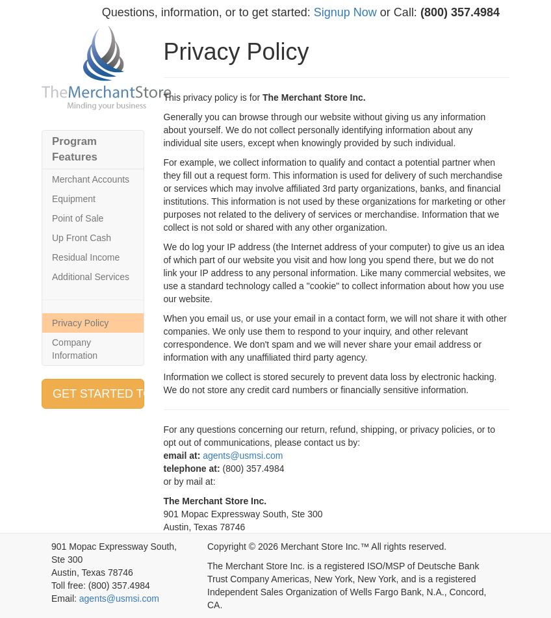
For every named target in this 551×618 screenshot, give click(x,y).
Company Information (74, 349)
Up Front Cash (81, 238)
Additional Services (90, 277)
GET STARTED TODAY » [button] (98, 393)
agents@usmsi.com (243, 455)
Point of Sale (77, 218)
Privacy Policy (80, 323)
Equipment (74, 199)
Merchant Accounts (90, 179)
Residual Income (86, 257)
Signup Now (345, 12)
